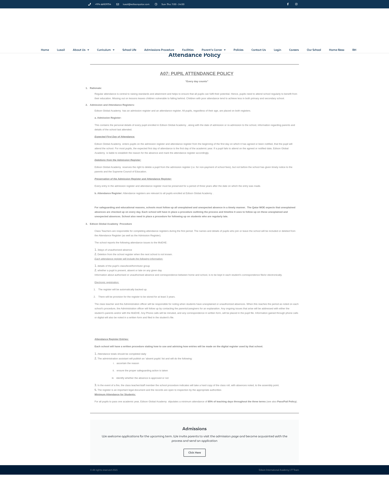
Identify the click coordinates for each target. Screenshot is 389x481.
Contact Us (296, 50)
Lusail (98, 50)
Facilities (225, 50)
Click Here (194, 452)
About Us (118, 50)
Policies (276, 50)
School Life (166, 50)
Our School (351, 50)
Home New (374, 50)
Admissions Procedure (196, 50)
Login (314, 50)
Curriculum (143, 50)
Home (82, 50)
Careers (331, 50)
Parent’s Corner (251, 50)
